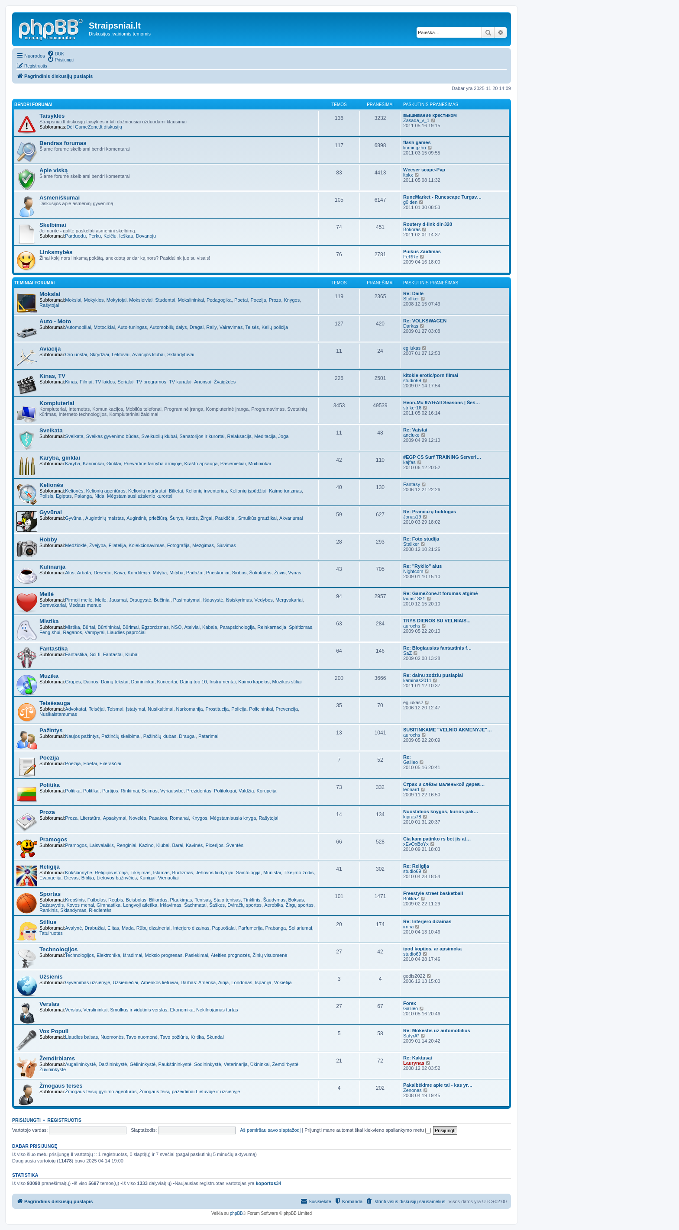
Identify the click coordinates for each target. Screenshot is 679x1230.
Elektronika (108, 955)
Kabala (209, 627)
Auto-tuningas (132, 327)
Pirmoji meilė (78, 599)
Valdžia (246, 790)
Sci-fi (95, 654)
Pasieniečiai (233, 463)
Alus (69, 572)
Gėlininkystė (143, 1064)
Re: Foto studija (421, 538)
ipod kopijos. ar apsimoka (432, 948)
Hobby (48, 539)
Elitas (113, 928)
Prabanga (275, 928)
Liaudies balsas (81, 1037)
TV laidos (105, 381)
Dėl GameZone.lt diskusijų (94, 126)
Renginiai (126, 845)
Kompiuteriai (56, 403)
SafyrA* (411, 1035)
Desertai (102, 572)
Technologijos (58, 949)
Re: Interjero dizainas (427, 921)
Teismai (115, 709)
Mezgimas (203, 545)
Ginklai (114, 463)
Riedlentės (100, 910)
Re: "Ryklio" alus (422, 566)
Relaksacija (239, 436)
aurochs (411, 625)
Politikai (91, 790)
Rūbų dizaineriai (153, 928)
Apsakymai (114, 818)
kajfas (409, 462)
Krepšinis (74, 899)
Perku (94, 235)
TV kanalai (180, 381)
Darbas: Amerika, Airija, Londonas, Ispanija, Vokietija (236, 982)
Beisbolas (136, 899)
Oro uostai (76, 354)
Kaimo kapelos (253, 681)
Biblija (87, 877)
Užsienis (51, 976)
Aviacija (50, 348)
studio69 (412, 380)
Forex (409, 1003)
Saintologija (248, 872)
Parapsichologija (237, 627)
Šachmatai (195, 905)
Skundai (215, 1037)
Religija (49, 866)
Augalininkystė (80, 1064)
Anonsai (202, 381)
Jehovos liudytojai (214, 872)
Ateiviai (192, 627)
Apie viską (53, 170)
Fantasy (411, 484)
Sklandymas (73, 910)
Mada (128, 928)
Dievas (71, 877)
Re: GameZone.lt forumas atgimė (440, 593)
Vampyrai (95, 632)
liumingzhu (414, 147)
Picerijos (215, 845)
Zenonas (412, 1090)
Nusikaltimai (160, 709)
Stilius (48, 922)
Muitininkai (260, 463)
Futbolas (96, 899)
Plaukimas (181, 899)
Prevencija (286, 709)
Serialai (125, 381)
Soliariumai (300, 928)
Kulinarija (52, 566)
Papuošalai (224, 928)
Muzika (48, 676)
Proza (275, 300)
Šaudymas (274, 899)
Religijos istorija (111, 872)
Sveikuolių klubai (159, 436)
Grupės (73, 681)
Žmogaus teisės (61, 1085)
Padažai (195, 572)
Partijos (110, 790)
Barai (177, 845)
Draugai (187, 736)
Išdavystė (213, 599)
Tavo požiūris (174, 1037)
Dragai (197, 327)
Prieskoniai (218, 572)
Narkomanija (189, 709)
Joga (283, 436)
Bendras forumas (62, 143)
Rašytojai (49, 305)
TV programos (151, 381)
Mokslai (49, 294)
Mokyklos (94, 300)
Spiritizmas (300, 627)
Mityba (160, 572)
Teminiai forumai (34, 282)
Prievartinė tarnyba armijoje (152, 463)
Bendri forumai (33, 104)
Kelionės (51, 485)
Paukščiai (225, 518)
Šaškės (217, 905)
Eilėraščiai (110, 763)
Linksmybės (55, 252)
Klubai (132, 654)
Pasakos (158, 818)
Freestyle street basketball (433, 893)
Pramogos (53, 839)
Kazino (146, 845)
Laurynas (413, 1063)
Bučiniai (162, 599)
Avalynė (73, 928)
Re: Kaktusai (417, 1057)
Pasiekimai (196, 955)
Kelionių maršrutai (147, 490)
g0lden (410, 202)
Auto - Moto (55, 321)
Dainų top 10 (193, 681)
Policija (238, 709)
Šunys (176, 518)
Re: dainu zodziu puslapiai (433, 675)
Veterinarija (236, 1064)
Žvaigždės (225, 381)
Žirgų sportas (300, 905)
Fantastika (53, 648)
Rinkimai (130, 790)
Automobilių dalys (168, 327)
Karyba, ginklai (59, 457)
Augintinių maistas (104, 518)
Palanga (83, 496)
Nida (99, 496)
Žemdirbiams (57, 1058)
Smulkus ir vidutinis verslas (138, 1009)
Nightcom (413, 571)
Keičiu (109, 235)
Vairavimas (231, 327)
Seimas (150, 790)
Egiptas (64, 496)
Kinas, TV (52, 376)
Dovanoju (146, 235)
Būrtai (89, 627)
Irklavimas (170, 905)
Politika (49, 785)
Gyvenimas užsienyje (87, 982)
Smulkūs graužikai (257, 518)
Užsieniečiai (125, 982)
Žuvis (279, 572)
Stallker (411, 298)
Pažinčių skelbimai (120, 736)
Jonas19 (412, 516)
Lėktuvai (120, 354)
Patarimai (208, 736)
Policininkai (261, 709)
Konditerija (139, 572)
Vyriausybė (172, 790)
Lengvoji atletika (140, 905)
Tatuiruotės (51, 933)
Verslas (49, 1004)
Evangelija (50, 877)
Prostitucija (217, 709)
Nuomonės (111, 1037)
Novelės (137, 818)
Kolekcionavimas (147, 545)
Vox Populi (53, 1031)
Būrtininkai (109, 627)
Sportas (50, 894)
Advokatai (75, 709)
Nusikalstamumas (58, 714)
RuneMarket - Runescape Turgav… (442, 197)
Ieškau (126, 235)
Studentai (165, 300)
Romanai (179, 818)
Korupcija (267, 790)
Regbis (115, 899)
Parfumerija (250, 928)
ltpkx (408, 174)
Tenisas (202, 899)
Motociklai (104, 327)
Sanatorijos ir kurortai (202, 436)
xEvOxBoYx (416, 844)
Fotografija (178, 545)
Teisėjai (97, 709)
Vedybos (264, 599)
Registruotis (64, 1120)
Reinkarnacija (271, 627)
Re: (407, 757)
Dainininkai (143, 681)
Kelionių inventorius (206, 490)
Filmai (86, 381)
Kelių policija (275, 327)
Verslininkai (96, 1009)
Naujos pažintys (82, 736)
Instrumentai (223, 681)
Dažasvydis (51, 905)
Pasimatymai (186, 599)
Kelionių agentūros (106, 490)
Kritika (197, 1037)
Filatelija (117, 545)
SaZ (407, 653)
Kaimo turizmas (285, 490)
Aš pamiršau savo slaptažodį (270, 1130)
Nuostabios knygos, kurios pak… (441, 811)
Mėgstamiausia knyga (233, 818)
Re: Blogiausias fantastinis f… (437, 647)
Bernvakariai (52, 605)
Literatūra (90, 818)
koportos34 (268, 1183)
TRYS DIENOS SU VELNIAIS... (436, 620)
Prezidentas (198, 790)
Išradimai (132, 955)
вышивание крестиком (430, 115)
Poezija (258, 300)
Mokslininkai (191, 300)
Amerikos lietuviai (159, 982)
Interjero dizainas (191, 928)
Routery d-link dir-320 (427, 224)
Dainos (91, 681)
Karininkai (93, 463)
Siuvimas (226, 545)
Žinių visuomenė (269, 955)
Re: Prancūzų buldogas (429, 511)
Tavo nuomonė (142, 1037)
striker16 (412, 407)
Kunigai (147, 877)
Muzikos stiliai (287, 681)
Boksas (296, 899)
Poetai (241, 300)
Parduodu (75, 235)
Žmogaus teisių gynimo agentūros (100, 1091)
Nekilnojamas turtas (217, 1009)
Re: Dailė (413, 293)
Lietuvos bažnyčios (117, 877)
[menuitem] (55, 53)
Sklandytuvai (180, 354)
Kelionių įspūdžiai (248, 490)
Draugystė (140, 599)
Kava (119, 572)
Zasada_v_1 (416, 120)
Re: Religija (416, 866)
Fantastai (113, 654)
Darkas (410, 325)
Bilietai (176, 490)
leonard (411, 789)
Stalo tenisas (227, 899)
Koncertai (167, 681)
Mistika (49, 621)
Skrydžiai (99, 354)
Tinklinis (251, 899)
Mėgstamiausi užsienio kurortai (139, 496)
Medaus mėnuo (84, 605)
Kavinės (194, 845)
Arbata (84, 572)
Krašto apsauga (201, 463)
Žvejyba (97, 545)
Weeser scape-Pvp (424, 169)
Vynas (294, 572)
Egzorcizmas (154, 627)
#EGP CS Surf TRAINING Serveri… (442, 457)
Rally (211, 327)
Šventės (234, 845)
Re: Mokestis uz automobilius (436, 1030)
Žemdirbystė (285, 1064)
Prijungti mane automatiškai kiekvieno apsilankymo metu (367, 1130)
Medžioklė (76, 545)
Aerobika (273, 905)
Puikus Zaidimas (422, 251)
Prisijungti (26, 1120)
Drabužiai (94, 928)
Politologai (225, 790)
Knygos (292, 300)
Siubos (239, 572)
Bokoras (411, 229)
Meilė (46, 594)
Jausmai (118, 599)
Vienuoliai (168, 877)
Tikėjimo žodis (299, 872)
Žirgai (206, 518)
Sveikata (51, 430)
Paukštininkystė (174, 1064)
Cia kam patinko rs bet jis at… (437, 838)
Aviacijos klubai (148, 354)
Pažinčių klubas (159, 736)
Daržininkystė (112, 1064)
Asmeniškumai (59, 197)
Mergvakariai (289, 599)
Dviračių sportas (244, 905)
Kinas (71, 381)
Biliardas (158, 899)
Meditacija (265, 436)
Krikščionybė (78, 872)
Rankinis (48, 910)
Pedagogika (219, 300)
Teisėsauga (54, 703)
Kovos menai (80, 905)
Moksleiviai (140, 300)
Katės (192, 518)
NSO (176, 627)
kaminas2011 (417, 680)
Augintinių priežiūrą (146, 518)
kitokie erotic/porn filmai (430, 375)
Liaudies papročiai (126, 632)
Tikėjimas (140, 872)
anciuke (411, 435)
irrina (408, 926)
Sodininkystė (207, 1064)
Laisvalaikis (102, 845)
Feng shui (49, 632)
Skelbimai (52, 225)
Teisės (252, 327)
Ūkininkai (260, 1064)
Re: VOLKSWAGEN (424, 320)
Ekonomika (181, 1009)
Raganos (72, 632)
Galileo (410, 762)
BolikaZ (411, 898)
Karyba (72, 463)
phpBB (236, 1213)
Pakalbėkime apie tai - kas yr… (437, 1085)
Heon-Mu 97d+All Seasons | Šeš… (441, 402)
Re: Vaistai (415, 429)
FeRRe (410, 256)
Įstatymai (135, 709)
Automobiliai (78, 327)
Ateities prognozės (230, 955)
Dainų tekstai (115, 681)
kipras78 (412, 816)
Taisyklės (52, 116)
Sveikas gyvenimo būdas (112, 436)
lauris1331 (414, 598)
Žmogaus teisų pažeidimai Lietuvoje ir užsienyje (189, 1091)
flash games (417, 142)
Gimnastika (108, 905)
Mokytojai (116, 300)
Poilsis (46, 496)
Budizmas (182, 872)
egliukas (411, 348)
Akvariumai (291, 518)
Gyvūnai (50, 512)
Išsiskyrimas (239, 599)
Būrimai (131, 627)
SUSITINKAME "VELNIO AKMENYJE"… (447, 729)
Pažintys (51, 730)
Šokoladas (260, 572)
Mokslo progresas (163, 955)
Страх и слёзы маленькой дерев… (444, 784)
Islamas (161, 872)
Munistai (272, 872)
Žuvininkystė (52, 1069)
